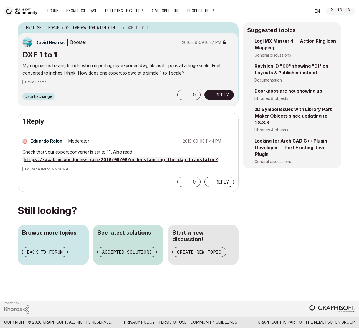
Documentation (268, 80)
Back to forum (45, 252)
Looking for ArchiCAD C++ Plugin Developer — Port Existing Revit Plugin (290, 147)
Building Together (124, 10)
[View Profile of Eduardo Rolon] (46, 141)
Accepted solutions (127, 252)
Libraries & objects (271, 98)
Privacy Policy (139, 322)
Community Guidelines (213, 322)
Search (300, 11)
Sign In (340, 10)
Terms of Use (172, 322)
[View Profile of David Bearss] (50, 42)
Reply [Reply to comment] (222, 182)
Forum (53, 10)
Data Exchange (38, 96)
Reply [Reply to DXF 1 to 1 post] (222, 95)
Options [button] (230, 28)
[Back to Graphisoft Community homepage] (22, 10)
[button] (183, 95)
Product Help (200, 10)
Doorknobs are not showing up (288, 91)
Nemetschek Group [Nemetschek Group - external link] (334, 322)
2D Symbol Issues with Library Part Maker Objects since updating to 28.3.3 (293, 115)
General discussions (272, 55)
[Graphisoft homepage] (332, 309)
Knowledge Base (81, 10)
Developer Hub (165, 10)
